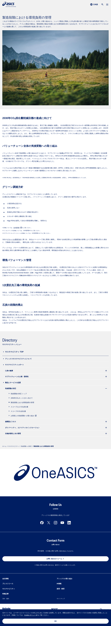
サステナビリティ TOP (14, 352)
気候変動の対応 (10, 388)
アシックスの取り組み (64, 579)
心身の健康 (9, 371)
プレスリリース (7, 584)
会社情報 (5, 579)
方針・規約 (5, 598)
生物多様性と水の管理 (13, 433)
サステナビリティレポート (14, 365)
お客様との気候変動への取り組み (24, 415)
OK (55, 621)
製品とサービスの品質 (13, 382)
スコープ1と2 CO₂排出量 (19, 407)
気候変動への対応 (26, 446)
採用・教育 (61, 589)
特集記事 (5, 594)
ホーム (4, 446)
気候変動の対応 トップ (19, 394)
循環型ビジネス (10, 421)
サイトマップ (61, 598)
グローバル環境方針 (14, 239)
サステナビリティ (13, 446)
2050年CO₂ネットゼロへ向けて (22, 398)
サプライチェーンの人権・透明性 (17, 376)
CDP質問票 (16, 227)
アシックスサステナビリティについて (18, 359)
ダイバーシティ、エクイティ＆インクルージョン (22, 427)
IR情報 (59, 584)
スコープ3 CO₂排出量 (18, 411)
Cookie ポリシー (30, 615)
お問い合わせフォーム (55, 559)
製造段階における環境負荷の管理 (22, 402)
